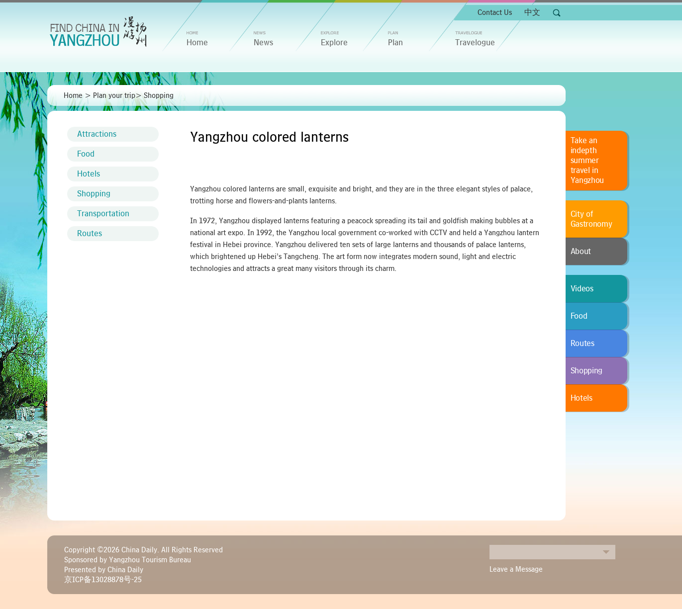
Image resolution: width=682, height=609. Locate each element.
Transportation (103, 213)
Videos (582, 288)
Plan (395, 43)
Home (73, 95)
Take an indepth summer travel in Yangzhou (587, 160)
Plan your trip (114, 95)
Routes (89, 233)
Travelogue (475, 43)
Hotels (88, 174)
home (197, 43)
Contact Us (495, 12)
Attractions (96, 134)
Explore (334, 43)
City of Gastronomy (591, 219)
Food (86, 154)
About (581, 251)
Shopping (159, 95)
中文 (532, 12)
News (263, 43)
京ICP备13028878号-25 (103, 580)
